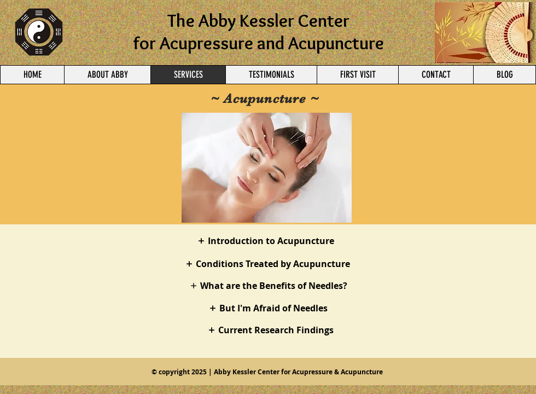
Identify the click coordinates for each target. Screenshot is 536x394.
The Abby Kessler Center (258, 20)
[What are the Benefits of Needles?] (268, 285)
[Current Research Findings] (270, 330)
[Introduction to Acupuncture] (267, 240)
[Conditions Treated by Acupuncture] (268, 263)
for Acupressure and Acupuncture (258, 43)
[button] (267, 168)
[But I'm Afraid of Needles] (268, 308)
